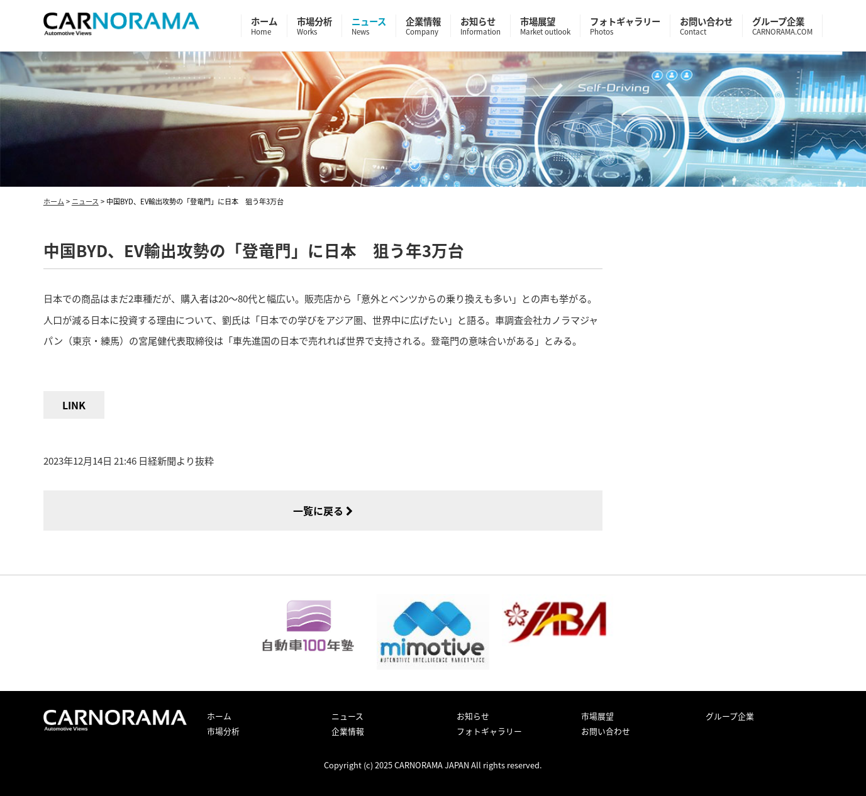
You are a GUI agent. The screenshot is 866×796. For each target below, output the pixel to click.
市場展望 (545, 25)
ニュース (369, 25)
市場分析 (314, 25)
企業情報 (423, 25)
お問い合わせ (706, 25)
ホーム (264, 25)
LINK (74, 404)
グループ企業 (782, 25)
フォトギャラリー (625, 25)
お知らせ (480, 25)
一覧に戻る (323, 510)
